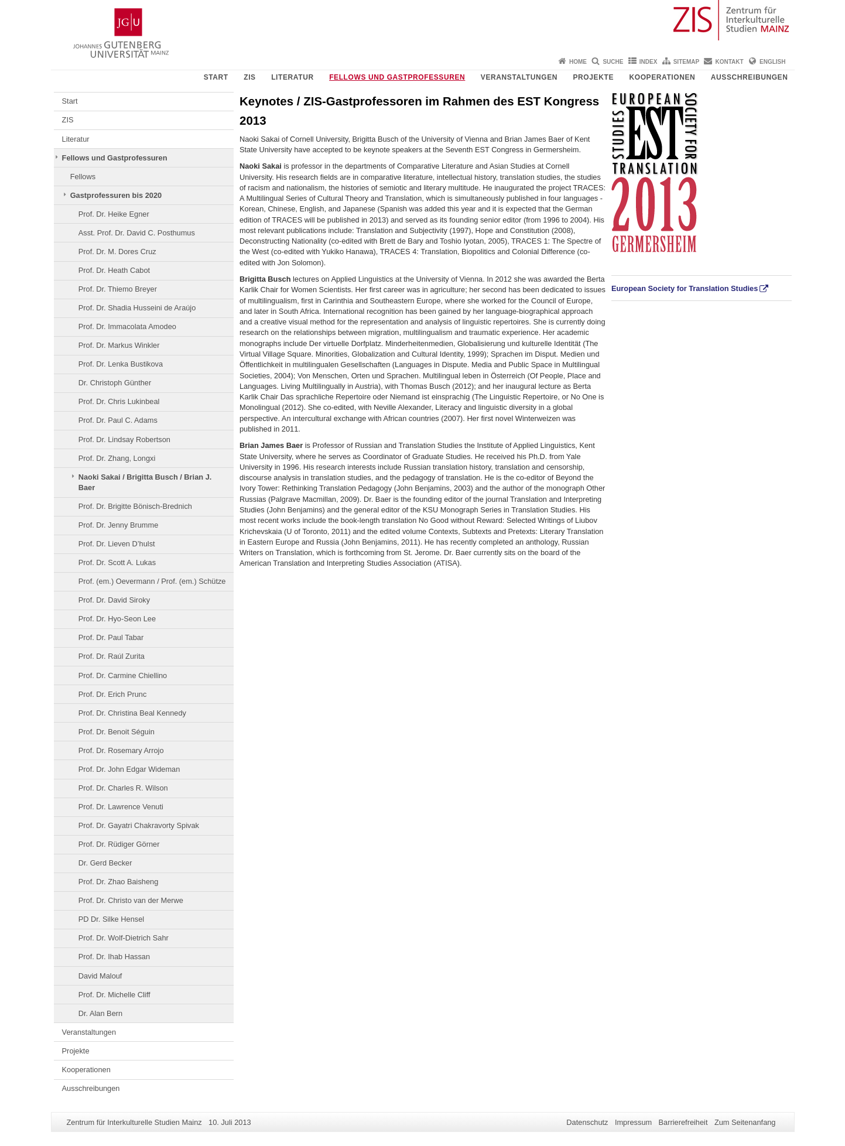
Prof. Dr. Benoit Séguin (116, 731)
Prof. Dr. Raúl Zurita (111, 656)
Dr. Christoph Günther (114, 382)
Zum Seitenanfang (745, 1122)
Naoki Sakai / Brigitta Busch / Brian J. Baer (145, 482)
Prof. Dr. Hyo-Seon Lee (117, 618)
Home (578, 62)
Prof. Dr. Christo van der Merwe (130, 900)
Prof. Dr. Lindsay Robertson (124, 439)
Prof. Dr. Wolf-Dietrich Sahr (123, 937)
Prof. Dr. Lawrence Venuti (120, 806)
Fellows (82, 176)
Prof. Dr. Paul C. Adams (118, 420)
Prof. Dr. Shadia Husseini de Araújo (137, 307)
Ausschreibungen (749, 77)
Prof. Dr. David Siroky (114, 600)
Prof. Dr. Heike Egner (113, 214)
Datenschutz (587, 1122)
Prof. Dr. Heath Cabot (114, 270)
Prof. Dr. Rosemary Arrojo (121, 750)
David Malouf (100, 975)
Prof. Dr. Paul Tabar (110, 637)
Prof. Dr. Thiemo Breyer (117, 289)
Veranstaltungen (519, 77)
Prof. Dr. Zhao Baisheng (118, 881)
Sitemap (686, 62)
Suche (613, 62)
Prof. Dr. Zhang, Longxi (117, 458)
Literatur (292, 77)
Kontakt (730, 62)
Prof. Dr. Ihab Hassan (114, 956)
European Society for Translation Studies (684, 288)
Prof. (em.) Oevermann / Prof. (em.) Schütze (152, 581)
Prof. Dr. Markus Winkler (119, 345)
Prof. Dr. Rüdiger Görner (119, 844)
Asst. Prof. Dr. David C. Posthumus (136, 232)
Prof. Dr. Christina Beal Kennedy (132, 713)
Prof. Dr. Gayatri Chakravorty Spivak (138, 825)
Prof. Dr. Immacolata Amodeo (127, 326)
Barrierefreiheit (683, 1122)
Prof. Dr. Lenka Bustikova (120, 364)
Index (648, 62)
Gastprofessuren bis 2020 (116, 195)
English (772, 62)
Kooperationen (662, 77)
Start (216, 77)
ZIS (249, 77)
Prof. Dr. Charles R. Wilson (123, 788)
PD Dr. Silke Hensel (111, 919)
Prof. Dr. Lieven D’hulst (116, 543)
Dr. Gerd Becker (105, 862)
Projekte (593, 77)
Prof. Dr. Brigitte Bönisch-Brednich (135, 506)
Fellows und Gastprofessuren (397, 77)
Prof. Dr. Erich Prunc (112, 694)
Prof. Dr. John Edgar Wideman (129, 769)
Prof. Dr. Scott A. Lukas (117, 562)
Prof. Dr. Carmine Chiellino (122, 675)
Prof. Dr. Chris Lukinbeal (119, 401)
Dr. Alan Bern (100, 1013)
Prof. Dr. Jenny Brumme (118, 525)
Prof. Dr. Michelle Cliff (114, 994)
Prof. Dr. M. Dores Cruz (117, 251)
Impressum (633, 1122)
